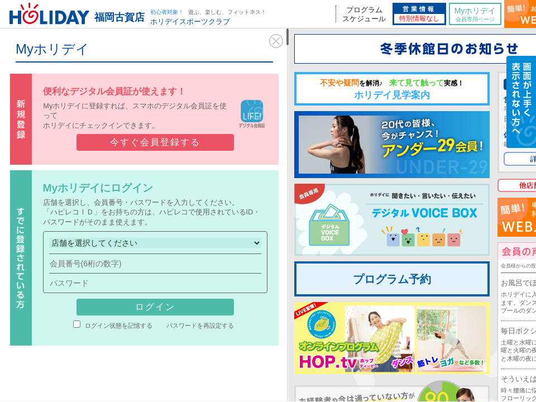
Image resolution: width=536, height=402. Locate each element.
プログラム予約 (392, 279)
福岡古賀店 (119, 17)
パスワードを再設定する (200, 325)
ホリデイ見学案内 (392, 89)
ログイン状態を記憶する (118, 325)
